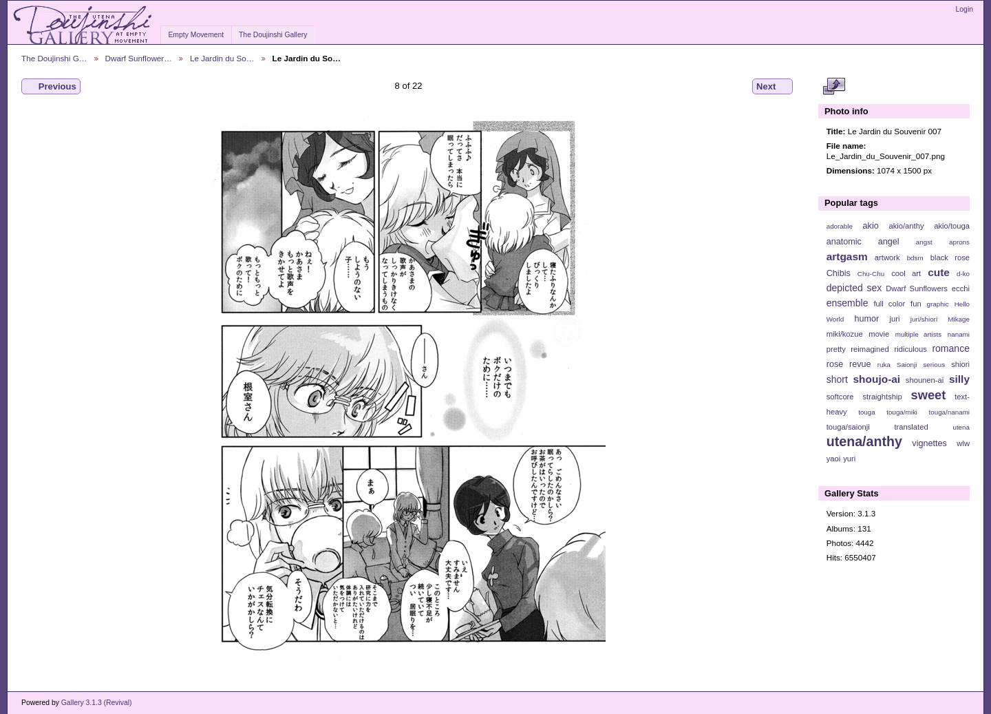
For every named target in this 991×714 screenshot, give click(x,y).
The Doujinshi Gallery (273, 35)
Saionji (907, 364)
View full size (834, 86)
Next (772, 86)
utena (961, 427)
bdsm (915, 258)
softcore (840, 396)
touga (866, 412)
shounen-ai (925, 380)
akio (871, 226)
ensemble (848, 302)
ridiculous (910, 349)
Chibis (839, 273)
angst (924, 242)
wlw (963, 443)
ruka (884, 364)
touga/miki (901, 412)
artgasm (847, 256)
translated (911, 427)
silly (959, 379)
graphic (938, 304)
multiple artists (918, 334)
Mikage (959, 319)
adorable (840, 226)
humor (866, 319)
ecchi (961, 288)
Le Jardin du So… (222, 58)
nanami (959, 334)
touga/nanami (949, 412)
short (837, 379)
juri (895, 319)
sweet (928, 395)
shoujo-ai (877, 379)
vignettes (929, 443)
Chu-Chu (870, 273)
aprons (959, 242)
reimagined (870, 349)
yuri (849, 458)
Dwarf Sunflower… (138, 58)
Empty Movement (196, 35)
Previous (50, 86)
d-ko (963, 273)
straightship (882, 396)
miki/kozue (845, 334)
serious (934, 364)
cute (939, 272)
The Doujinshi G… (54, 58)
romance (951, 348)
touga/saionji (848, 427)
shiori (960, 364)
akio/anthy (906, 226)
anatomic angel (863, 241)
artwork (887, 257)
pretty (836, 349)
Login (964, 9)
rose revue (849, 364)
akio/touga (952, 226)
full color (889, 304)
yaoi (834, 458)
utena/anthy (864, 441)
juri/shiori (923, 319)
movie (879, 334)
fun (915, 304)
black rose (950, 257)
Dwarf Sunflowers (917, 288)
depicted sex (854, 287)
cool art (906, 273)
